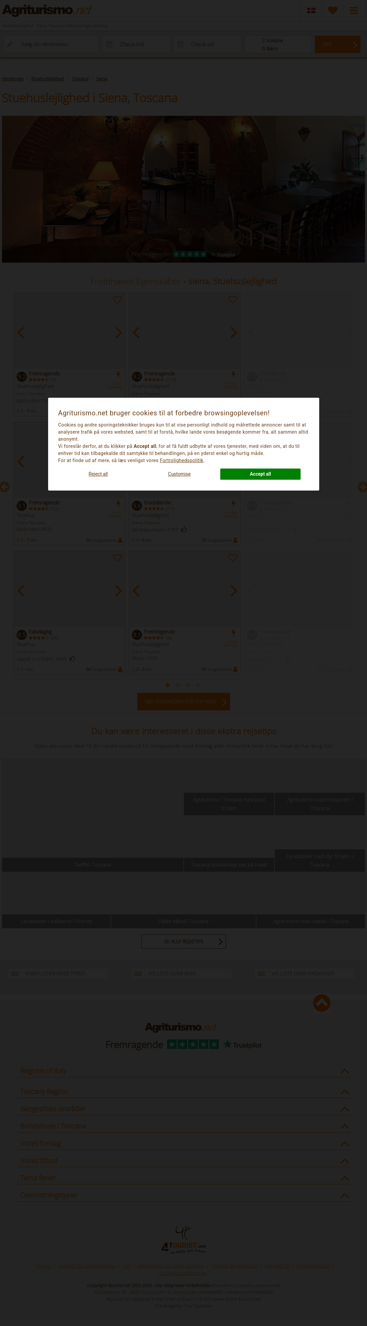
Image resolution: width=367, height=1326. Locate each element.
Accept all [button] (260, 474)
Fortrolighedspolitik (182, 460)
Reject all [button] (98, 474)
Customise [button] (179, 474)
